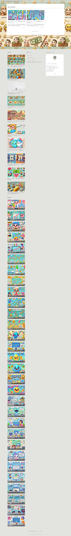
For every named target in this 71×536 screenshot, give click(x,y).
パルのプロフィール (30, 57)
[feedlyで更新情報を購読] (54, 73)
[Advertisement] (35, 42)
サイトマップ (29, 55)
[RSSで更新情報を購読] (55, 73)
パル (55, 60)
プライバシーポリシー (31, 59)
